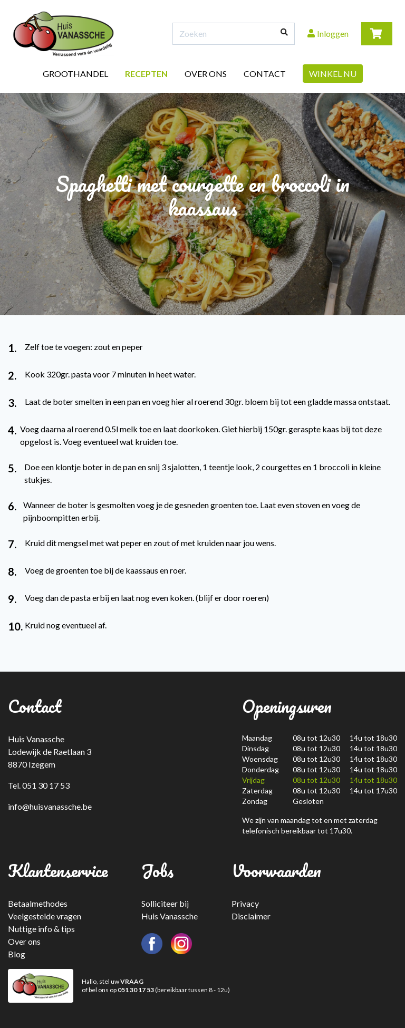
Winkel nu (332, 74)
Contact (265, 74)
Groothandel (75, 74)
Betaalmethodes (38, 903)
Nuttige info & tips (41, 929)
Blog (16, 954)
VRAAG (131, 981)
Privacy (245, 903)
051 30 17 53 (136, 990)
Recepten (146, 74)
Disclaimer (251, 916)
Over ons (206, 74)
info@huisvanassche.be (50, 806)
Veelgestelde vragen (44, 916)
